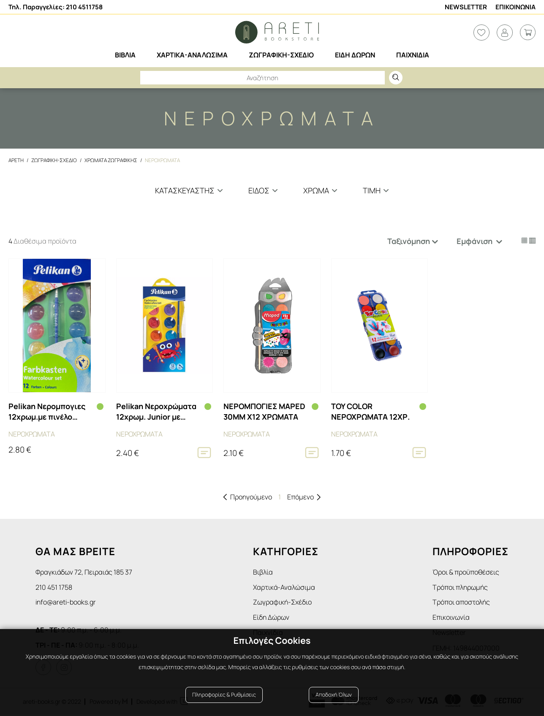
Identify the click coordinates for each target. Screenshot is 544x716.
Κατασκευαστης (185, 190)
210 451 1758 (53, 587)
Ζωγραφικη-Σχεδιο (54, 160)
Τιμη (372, 190)
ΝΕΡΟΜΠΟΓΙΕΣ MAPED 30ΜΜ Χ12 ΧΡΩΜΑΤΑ (264, 411)
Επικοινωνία (451, 618)
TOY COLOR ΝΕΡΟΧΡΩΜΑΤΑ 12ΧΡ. (370, 411)
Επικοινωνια (515, 7)
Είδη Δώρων (271, 618)
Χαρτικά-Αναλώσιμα (284, 587)
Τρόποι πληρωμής (460, 587)
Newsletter (466, 7)
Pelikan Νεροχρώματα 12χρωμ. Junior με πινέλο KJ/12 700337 (156, 411)
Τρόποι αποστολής (461, 603)
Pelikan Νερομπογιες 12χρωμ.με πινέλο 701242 (46, 411)
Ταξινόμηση (408, 241)
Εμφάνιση (475, 241)
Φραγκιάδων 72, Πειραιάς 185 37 (83, 572)
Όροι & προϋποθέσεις (465, 572)
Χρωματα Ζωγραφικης (110, 160)
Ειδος (258, 190)
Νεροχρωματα (162, 160)
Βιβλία (263, 572)
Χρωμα (316, 190)
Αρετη (16, 160)
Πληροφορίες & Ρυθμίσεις (224, 696)
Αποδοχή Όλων (334, 696)
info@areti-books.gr (65, 603)
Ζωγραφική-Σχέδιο (282, 603)
